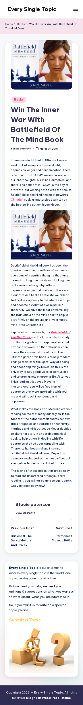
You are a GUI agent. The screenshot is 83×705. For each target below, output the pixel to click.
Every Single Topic (32, 9)
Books (19, 99)
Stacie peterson (32, 504)
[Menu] (75, 9)
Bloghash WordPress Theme (48, 698)
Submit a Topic (25, 620)
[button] (25, 513)
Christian (17, 199)
